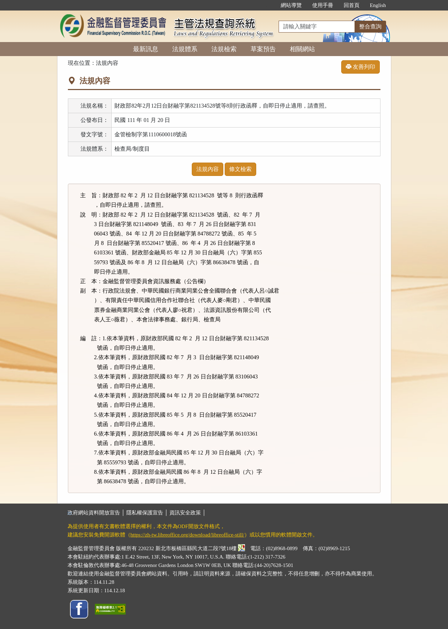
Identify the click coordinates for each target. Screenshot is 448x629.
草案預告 (263, 49)
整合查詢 (370, 26)
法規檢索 (224, 49)
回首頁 (351, 5)
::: (268, 5)
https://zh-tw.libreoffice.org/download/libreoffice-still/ (188, 535)
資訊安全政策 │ (187, 512)
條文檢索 (240, 169)
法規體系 (184, 49)
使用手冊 (322, 5)
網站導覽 (291, 5)
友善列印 (360, 67)
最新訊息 (145, 49)
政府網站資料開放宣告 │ (97, 512)
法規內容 (207, 169)
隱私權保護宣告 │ (147, 512)
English (378, 5)
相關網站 (302, 49)
